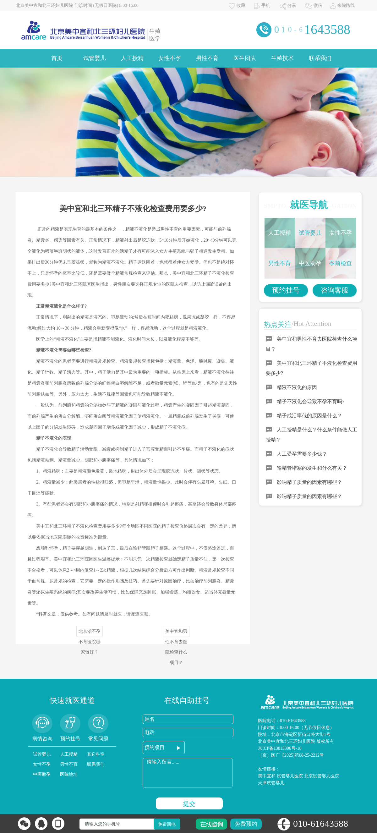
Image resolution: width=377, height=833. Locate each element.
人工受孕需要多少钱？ (302, 454)
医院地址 (69, 774)
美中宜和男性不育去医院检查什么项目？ (176, 633)
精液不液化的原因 (297, 387)
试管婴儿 (94, 58)
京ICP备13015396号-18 (279, 748)
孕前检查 (340, 263)
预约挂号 (286, 290)
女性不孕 (169, 58)
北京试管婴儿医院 (321, 776)
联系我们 (320, 58)
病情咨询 (42, 738)
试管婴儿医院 (290, 776)
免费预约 (246, 824)
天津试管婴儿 (271, 783)
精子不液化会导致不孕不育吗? (310, 401)
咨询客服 (334, 290)
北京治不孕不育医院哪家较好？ (90, 633)
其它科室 (96, 754)
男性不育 (207, 58)
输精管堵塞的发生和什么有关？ (312, 468)
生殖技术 (282, 58)
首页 (57, 58)
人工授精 (132, 58)
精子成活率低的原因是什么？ (309, 415)
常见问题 (98, 738)
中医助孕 (310, 263)
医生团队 (244, 58)
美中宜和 (267, 776)
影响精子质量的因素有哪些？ (309, 482)
